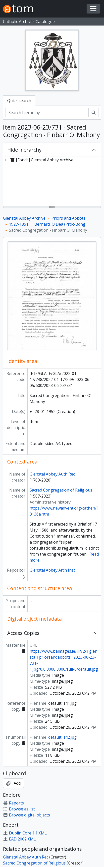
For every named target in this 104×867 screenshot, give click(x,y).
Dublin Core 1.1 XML (25, 833)
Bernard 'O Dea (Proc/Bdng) (60, 224)
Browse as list (19, 809)
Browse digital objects (26, 815)
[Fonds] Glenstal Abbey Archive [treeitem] (41, 160)
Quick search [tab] (19, 100)
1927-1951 (18, 224)
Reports (13, 803)
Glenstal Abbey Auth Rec (52, 474)
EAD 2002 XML (19, 839)
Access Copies (23, 633)
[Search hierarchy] (47, 112)
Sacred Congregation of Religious (61, 490)
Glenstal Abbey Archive (24, 218)
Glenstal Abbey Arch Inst (52, 570)
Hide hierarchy (24, 149)
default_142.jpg (62, 737)
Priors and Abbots (68, 218)
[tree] (52, 182)
